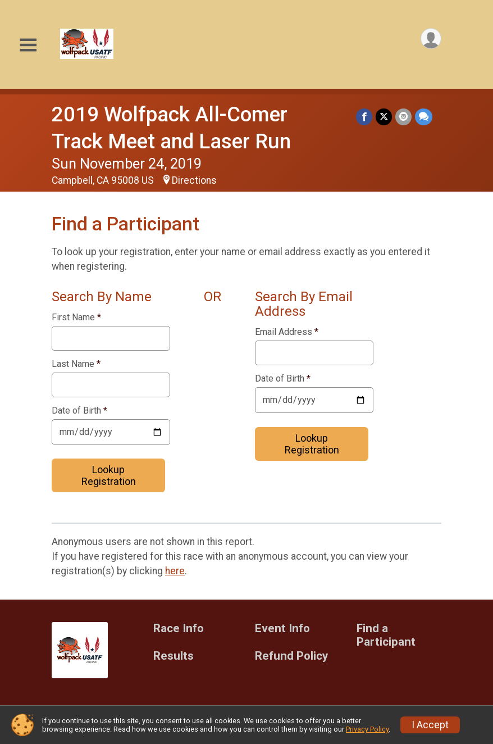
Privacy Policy (367, 729)
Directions (194, 180)
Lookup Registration (108, 475)
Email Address (286, 332)
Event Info (282, 628)
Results (173, 656)
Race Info (178, 628)
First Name (76, 317)
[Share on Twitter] (384, 116)
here (175, 571)
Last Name (76, 364)
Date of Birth (79, 411)
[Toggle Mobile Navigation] (28, 45)
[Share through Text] (423, 116)
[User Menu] (431, 38)
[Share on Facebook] (364, 116)
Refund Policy (291, 656)
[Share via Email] (403, 116)
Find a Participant (386, 635)
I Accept (430, 725)
